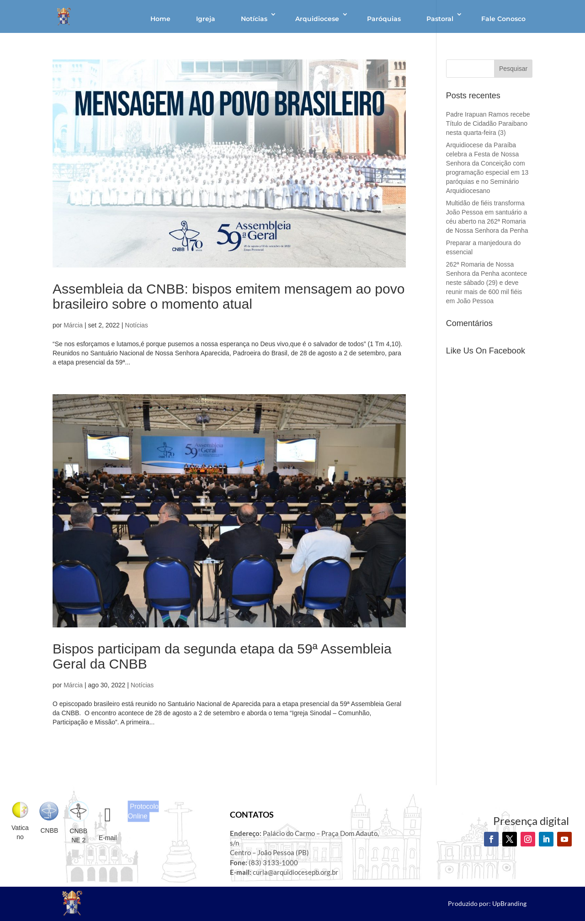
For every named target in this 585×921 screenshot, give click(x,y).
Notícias (254, 19)
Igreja (205, 19)
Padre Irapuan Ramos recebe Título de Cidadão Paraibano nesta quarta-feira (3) (488, 123)
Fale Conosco (503, 19)
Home (160, 19)
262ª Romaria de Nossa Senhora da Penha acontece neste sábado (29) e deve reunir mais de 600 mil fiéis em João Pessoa (486, 283)
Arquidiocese (317, 19)
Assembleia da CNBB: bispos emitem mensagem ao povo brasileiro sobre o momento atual (228, 296)
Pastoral (439, 19)
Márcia (73, 325)
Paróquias (384, 19)
